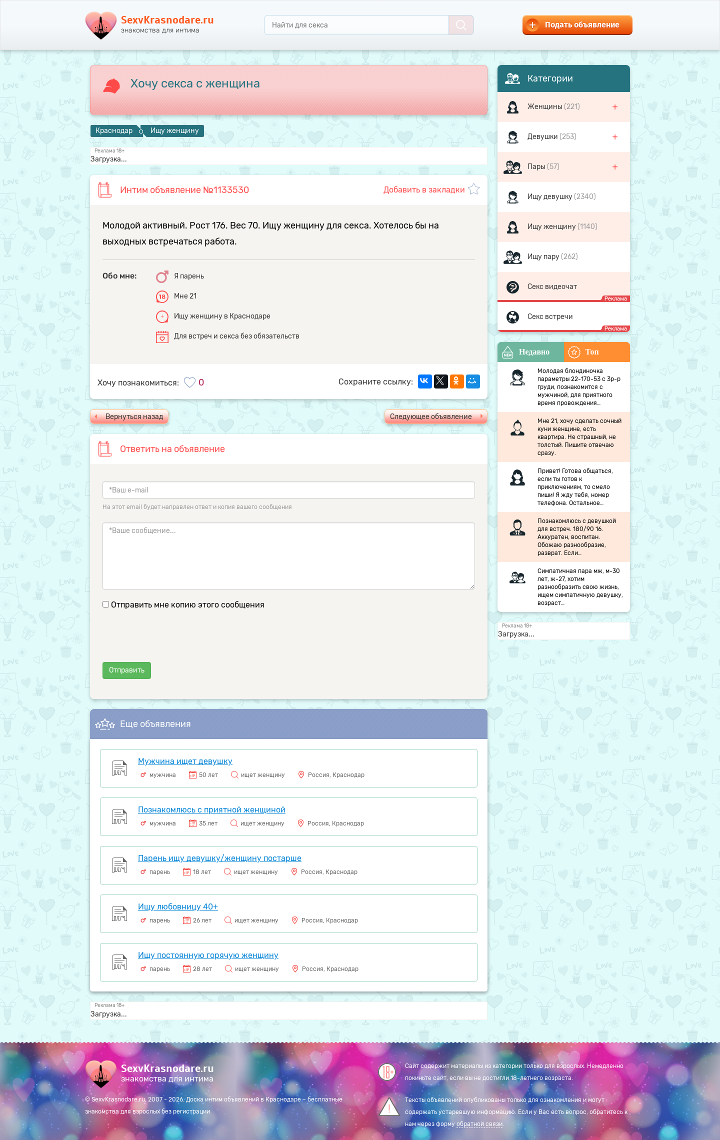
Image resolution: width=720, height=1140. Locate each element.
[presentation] (178, 642)
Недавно (526, 352)
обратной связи (479, 1124)
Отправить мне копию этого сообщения (187, 605)
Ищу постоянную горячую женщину (208, 955)
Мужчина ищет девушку (185, 761)
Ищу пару (544, 256)
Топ (583, 352)
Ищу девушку (551, 196)
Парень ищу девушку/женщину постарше (220, 858)
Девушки (544, 136)
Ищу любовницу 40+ (178, 907)
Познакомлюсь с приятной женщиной (212, 809)
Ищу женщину (553, 226)
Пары (537, 166)
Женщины (546, 106)
